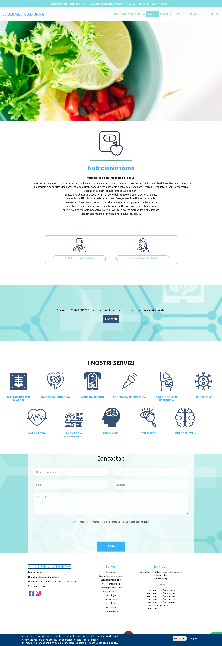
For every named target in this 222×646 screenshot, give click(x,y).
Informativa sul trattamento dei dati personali (160, 572)
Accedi (214, 14)
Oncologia (111, 595)
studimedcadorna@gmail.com (68, 4)
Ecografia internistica (111, 580)
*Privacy (145, 521)
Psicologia (111, 603)
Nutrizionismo (111, 599)
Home (115, 14)
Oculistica (111, 607)
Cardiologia (111, 572)
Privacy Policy (160, 575)
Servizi (152, 14)
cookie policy (110, 643)
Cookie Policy (160, 578)
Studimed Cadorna (133, 14)
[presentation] (111, 533)
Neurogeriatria (111, 611)
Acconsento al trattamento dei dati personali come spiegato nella (112, 521)
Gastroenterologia (111, 584)
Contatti (192, 14)
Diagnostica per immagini (111, 576)
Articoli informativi (172, 14)
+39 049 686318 (79, 310)
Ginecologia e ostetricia (111, 587)
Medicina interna (111, 591)
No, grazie (194, 638)
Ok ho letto (179, 638)
